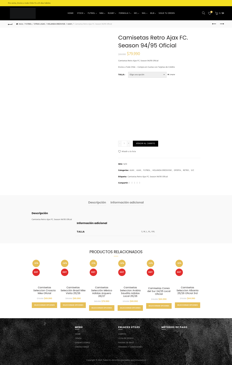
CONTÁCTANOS (82, 347)
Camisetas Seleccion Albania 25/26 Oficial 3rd (187, 290)
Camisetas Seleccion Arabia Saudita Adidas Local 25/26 (130, 291)
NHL (144, 13)
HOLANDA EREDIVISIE (56, 24)
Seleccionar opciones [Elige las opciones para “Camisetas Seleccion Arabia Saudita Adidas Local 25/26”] (130, 308)
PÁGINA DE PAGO (126, 342)
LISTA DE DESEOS (126, 338)
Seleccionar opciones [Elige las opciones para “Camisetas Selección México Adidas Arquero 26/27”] (101, 308)
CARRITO (122, 334)
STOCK (80, 13)
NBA (101, 13)
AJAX (69, 24)
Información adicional (127, 202)
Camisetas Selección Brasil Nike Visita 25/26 (73, 290)
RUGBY (111, 13)
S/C (192, 170)
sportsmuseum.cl (138, 360)
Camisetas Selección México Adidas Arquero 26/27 (101, 291)
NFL (135, 13)
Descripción (97, 202)
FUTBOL (91, 13)
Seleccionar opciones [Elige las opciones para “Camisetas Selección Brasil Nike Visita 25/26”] (73, 305)
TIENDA (78, 338)
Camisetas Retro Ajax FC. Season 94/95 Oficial (148, 176)
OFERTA (177, 170)
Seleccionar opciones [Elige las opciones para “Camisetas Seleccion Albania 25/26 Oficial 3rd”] (187, 305)
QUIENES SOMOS (82, 342)
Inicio (21, 24)
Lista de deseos (211, 12)
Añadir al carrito (145, 143)
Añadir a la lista (129, 151)
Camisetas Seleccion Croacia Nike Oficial (44, 290)
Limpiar (173, 74)
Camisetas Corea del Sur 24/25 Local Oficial (159, 291)
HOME (71, 13)
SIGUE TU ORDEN (167, 13)
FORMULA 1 (124, 13)
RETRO (186, 170)
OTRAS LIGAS (39, 24)
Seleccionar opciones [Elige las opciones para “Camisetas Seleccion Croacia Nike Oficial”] (44, 305)
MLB (152, 13)
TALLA (121, 74)
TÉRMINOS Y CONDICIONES (130, 347)
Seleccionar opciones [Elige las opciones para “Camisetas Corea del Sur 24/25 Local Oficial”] (159, 305)
